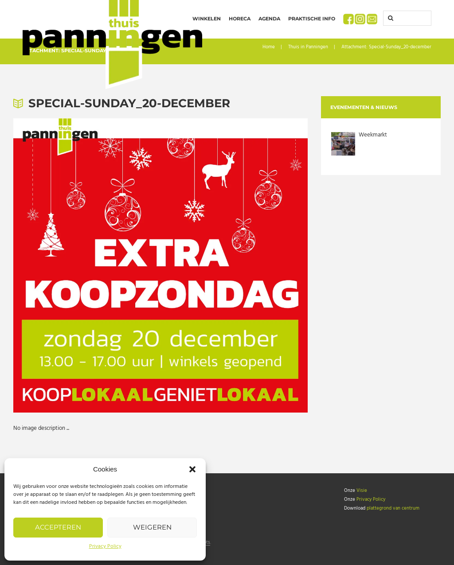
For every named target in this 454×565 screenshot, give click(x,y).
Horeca (239, 19)
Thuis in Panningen (308, 47)
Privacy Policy (105, 546)
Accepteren (58, 527)
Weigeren (152, 527)
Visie (361, 491)
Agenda (269, 19)
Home (268, 47)
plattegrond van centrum (393, 508)
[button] (192, 469)
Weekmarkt (373, 135)
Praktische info (311, 19)
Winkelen (206, 19)
